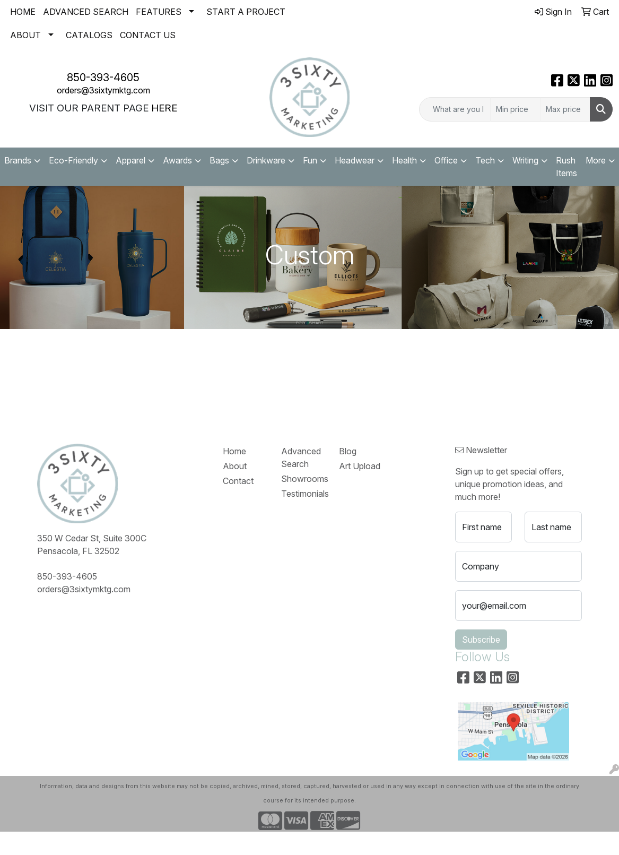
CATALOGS (89, 35)
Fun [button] (310, 160)
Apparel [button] (130, 160)
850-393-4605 (103, 77)
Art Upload (359, 466)
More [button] (596, 160)
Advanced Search (301, 457)
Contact (238, 481)
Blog (347, 451)
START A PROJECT (245, 11)
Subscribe (481, 639)
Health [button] (404, 160)
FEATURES (158, 11)
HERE (164, 108)
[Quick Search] (455, 109)
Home (234, 451)
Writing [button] (525, 160)
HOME (23, 11)
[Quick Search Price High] (565, 109)
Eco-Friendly (73, 160)
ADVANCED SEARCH (85, 11)
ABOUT (25, 35)
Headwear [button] (354, 160)
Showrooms (303, 478)
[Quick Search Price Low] (515, 109)
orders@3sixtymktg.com (103, 90)
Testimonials (303, 493)
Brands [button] (17, 160)
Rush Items (566, 166)
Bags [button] (219, 160)
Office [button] (446, 160)
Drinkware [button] (266, 160)
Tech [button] (485, 160)
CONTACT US (148, 35)
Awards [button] (177, 160)
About (235, 466)
